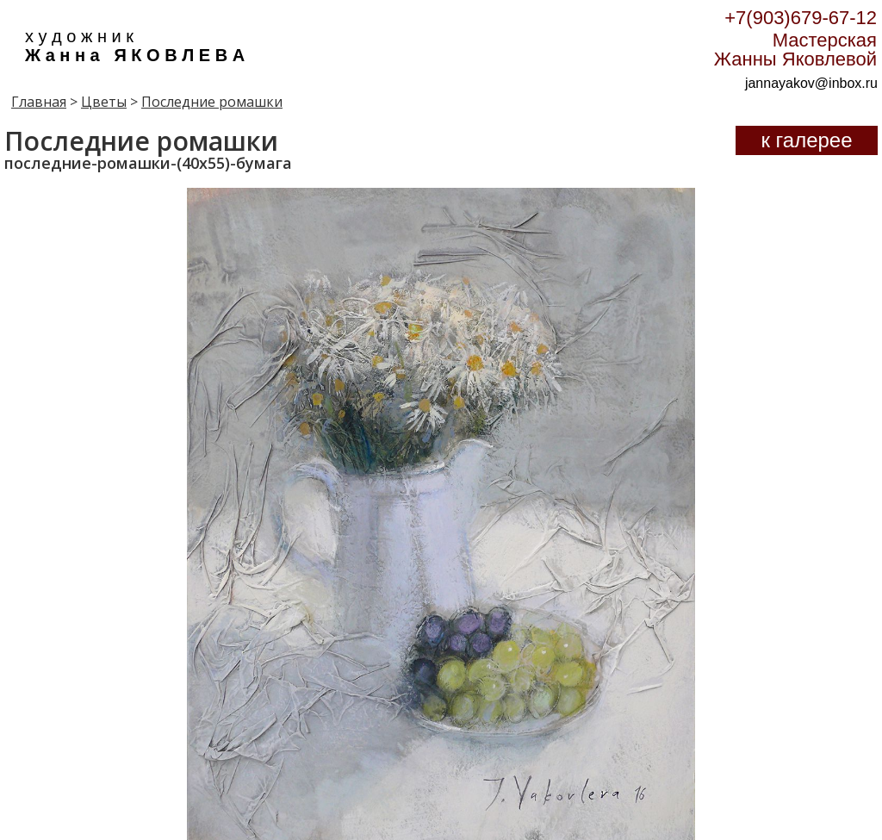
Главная (38, 101)
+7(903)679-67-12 (800, 17)
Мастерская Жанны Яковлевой (795, 49)
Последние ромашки (212, 101)
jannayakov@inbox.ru (811, 83)
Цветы (104, 101)
